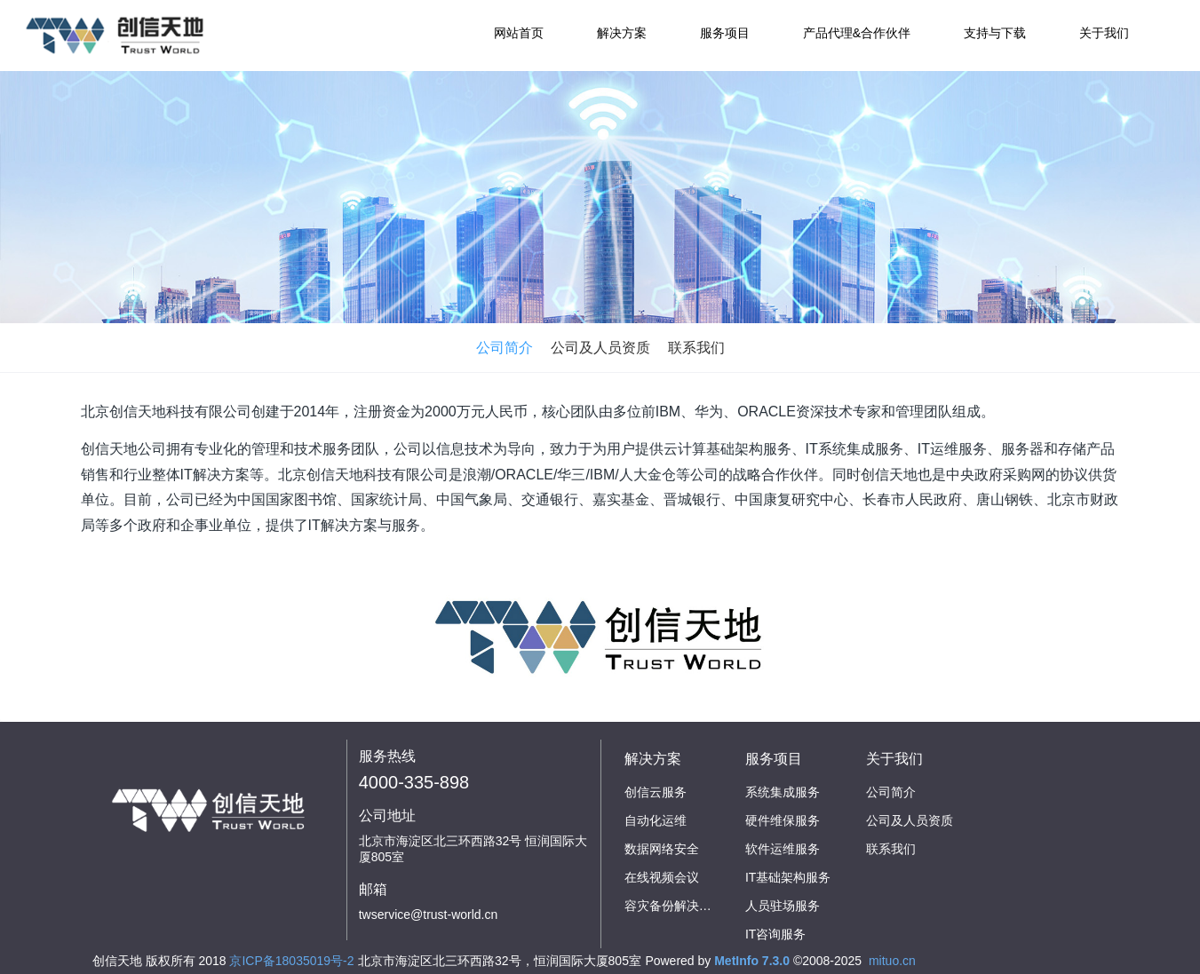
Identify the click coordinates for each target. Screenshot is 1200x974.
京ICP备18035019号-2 (291, 961)
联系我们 (696, 347)
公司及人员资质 (600, 347)
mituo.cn (892, 961)
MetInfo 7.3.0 (752, 961)
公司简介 (504, 347)
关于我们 (1104, 33)
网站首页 (519, 33)
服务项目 (725, 33)
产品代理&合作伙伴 (856, 33)
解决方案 (622, 33)
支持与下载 (995, 33)
